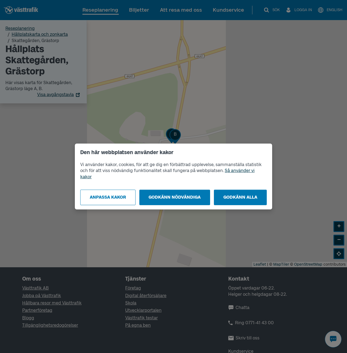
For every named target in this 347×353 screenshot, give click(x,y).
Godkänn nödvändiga (175, 197)
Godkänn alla (240, 197)
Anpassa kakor (108, 197)
